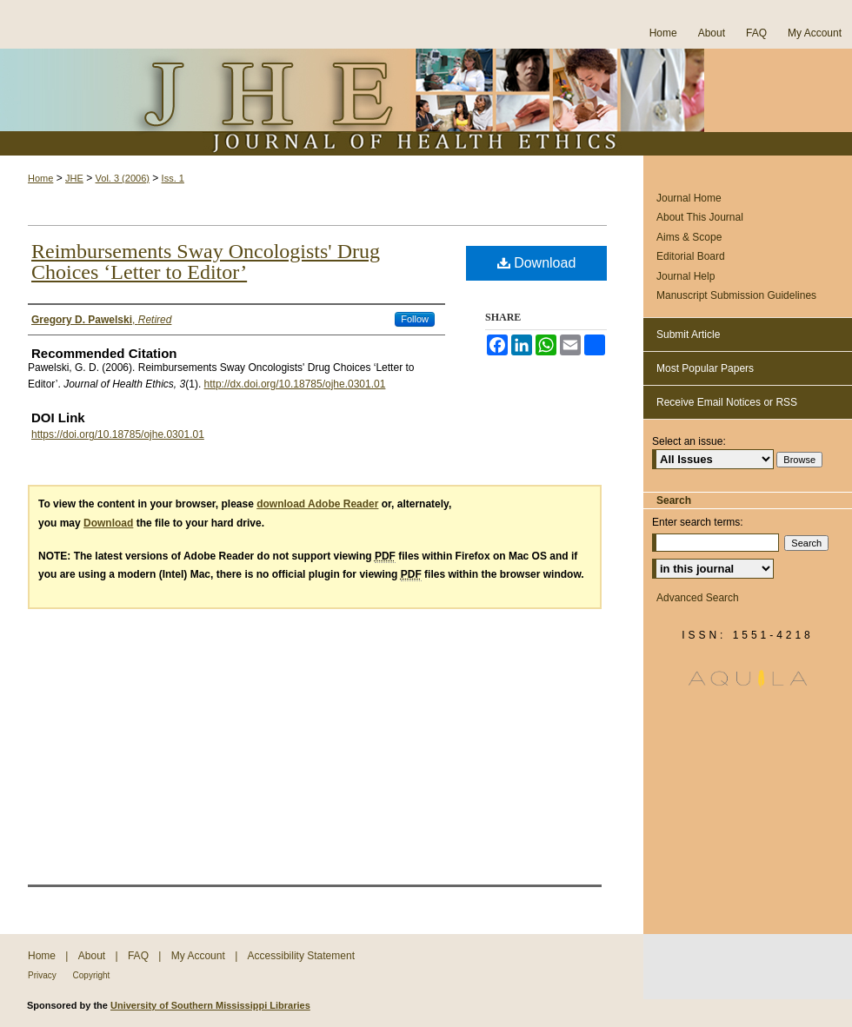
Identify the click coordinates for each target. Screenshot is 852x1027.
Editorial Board (690, 256)
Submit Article (688, 334)
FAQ (139, 956)
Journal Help (685, 276)
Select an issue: (689, 441)
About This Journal (699, 217)
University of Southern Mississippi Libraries (210, 1005)
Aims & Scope (689, 237)
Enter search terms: (697, 522)
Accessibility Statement (301, 956)
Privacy (43, 975)
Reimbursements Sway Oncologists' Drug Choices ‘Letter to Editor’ (205, 261)
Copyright (91, 975)
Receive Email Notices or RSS (726, 402)
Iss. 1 (173, 178)
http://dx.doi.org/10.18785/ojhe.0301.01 (295, 384)
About (93, 956)
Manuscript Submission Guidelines (736, 295)
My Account (199, 956)
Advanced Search (697, 598)
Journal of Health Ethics (426, 102)
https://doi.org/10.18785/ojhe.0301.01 (117, 434)
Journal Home (689, 198)
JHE (74, 178)
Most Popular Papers (705, 368)
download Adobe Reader (317, 504)
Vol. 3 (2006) (123, 178)
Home (40, 178)
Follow (415, 319)
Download (536, 262)
